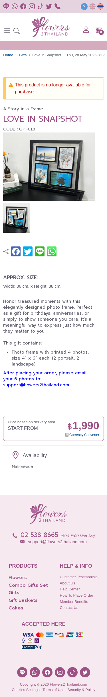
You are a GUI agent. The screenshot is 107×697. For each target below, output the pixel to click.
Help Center (70, 589)
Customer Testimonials (78, 577)
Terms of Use (53, 690)
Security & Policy (81, 690)
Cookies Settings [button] (26, 690)
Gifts (23, 55)
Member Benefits (74, 601)
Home (8, 55)
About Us (67, 583)
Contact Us (69, 607)
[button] (16, 31)
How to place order (76, 595)
